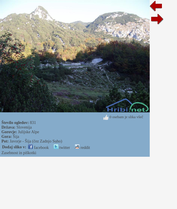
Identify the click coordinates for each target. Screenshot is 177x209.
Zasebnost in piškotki (18, 153)
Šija (16, 136)
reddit (82, 147)
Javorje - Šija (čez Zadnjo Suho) (36, 141)
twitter (62, 147)
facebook (38, 147)
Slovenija (24, 127)
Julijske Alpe (28, 132)
